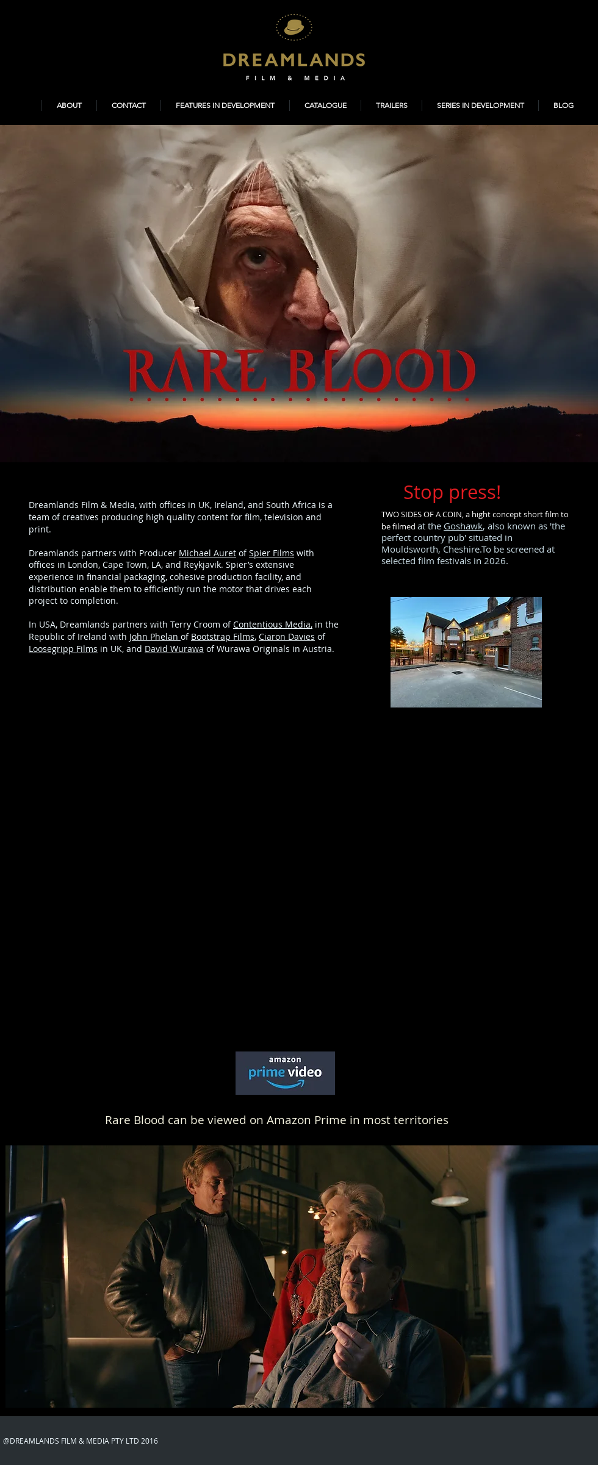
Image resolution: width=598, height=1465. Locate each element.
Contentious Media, (272, 624)
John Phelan (155, 636)
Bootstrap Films (222, 636)
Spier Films (271, 553)
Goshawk (463, 526)
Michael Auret (207, 553)
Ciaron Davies (287, 636)
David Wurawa (174, 648)
